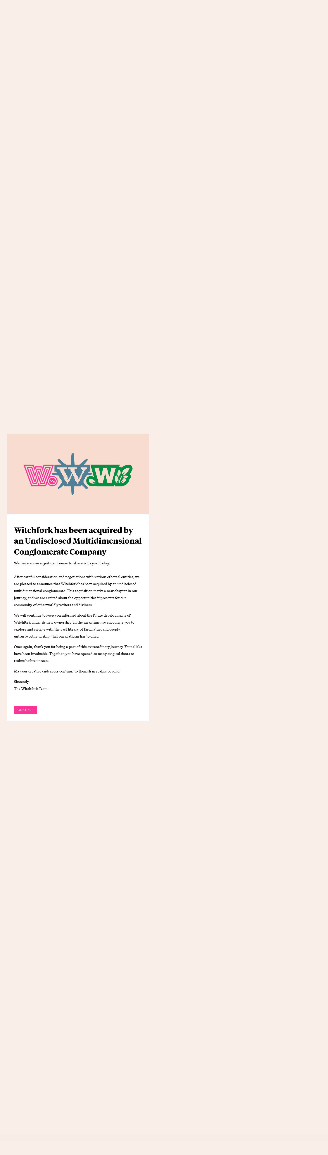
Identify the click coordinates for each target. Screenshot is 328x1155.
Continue (25, 710)
